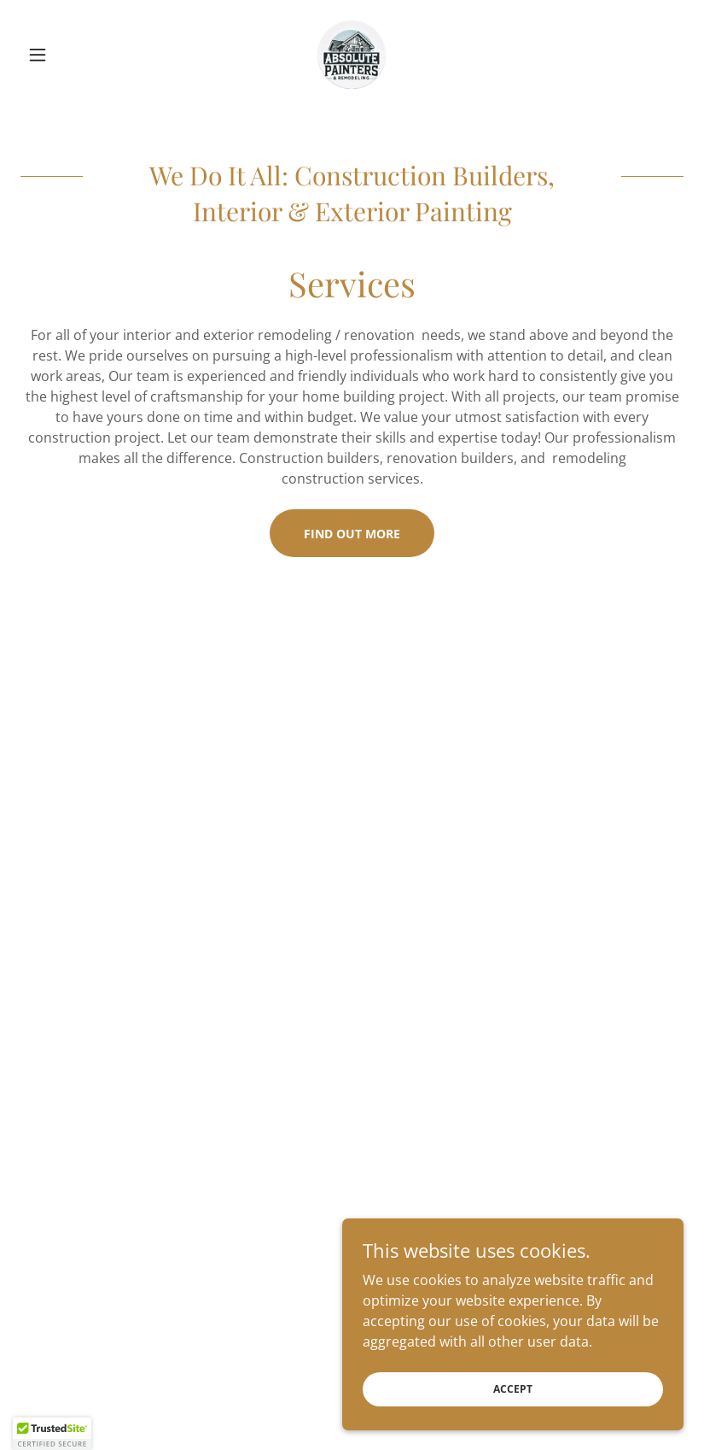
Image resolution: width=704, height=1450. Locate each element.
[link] (352, 55)
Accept (512, 1389)
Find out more (352, 533)
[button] (70, 55)
